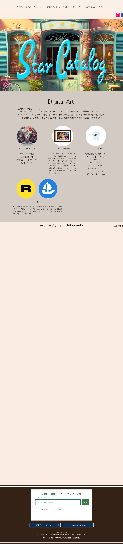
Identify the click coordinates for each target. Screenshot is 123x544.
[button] (109, 14)
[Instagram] (118, 15)
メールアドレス (40, 497)
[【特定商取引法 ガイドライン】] (45, 525)
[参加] (85, 502)
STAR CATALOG (61, 532)
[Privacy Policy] (78, 525)
